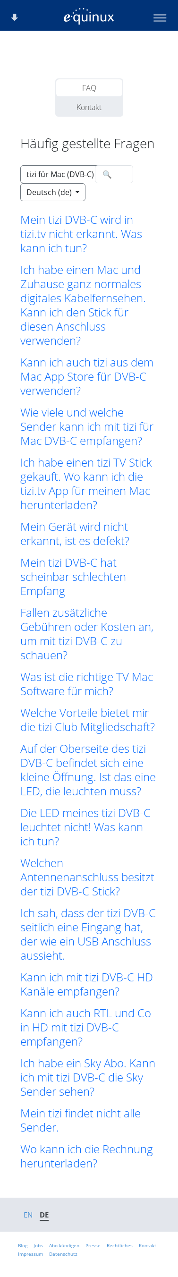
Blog (22, 1245)
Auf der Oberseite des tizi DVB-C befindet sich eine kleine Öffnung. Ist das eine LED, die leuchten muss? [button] (88, 769)
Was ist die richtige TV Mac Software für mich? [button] (86, 684)
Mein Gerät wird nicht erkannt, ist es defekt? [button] (74, 533)
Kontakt (89, 107)
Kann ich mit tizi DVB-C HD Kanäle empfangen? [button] (86, 984)
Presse (93, 1245)
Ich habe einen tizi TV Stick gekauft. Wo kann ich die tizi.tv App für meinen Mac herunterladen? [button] (86, 483)
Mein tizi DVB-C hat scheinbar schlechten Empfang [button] (73, 576)
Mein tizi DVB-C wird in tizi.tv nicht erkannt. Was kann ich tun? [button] (81, 234)
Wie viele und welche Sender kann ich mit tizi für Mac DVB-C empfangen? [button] (86, 426)
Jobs (38, 1245)
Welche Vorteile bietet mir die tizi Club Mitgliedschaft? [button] (87, 720)
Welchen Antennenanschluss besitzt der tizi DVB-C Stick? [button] (87, 877)
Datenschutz (63, 1254)
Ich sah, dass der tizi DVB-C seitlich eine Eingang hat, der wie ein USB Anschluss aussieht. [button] (88, 934)
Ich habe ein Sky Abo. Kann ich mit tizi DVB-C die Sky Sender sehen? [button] (87, 1077)
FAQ (89, 88)
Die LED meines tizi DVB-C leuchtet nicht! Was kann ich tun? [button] (85, 827)
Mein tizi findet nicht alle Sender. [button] (80, 1120)
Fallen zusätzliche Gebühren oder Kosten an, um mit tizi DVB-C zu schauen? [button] (86, 633)
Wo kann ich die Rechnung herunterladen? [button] (86, 1156)
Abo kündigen (64, 1245)
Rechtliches (120, 1245)
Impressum (30, 1254)
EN (28, 1214)
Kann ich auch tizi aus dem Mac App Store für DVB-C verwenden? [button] (86, 376)
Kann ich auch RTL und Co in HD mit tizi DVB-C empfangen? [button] (85, 1027)
